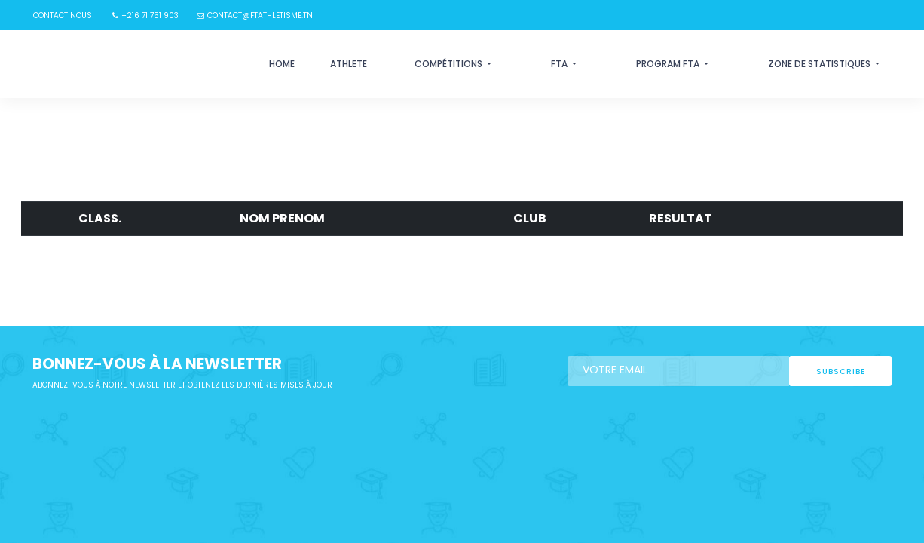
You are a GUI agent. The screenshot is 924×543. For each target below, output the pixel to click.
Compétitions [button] (450, 63)
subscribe (840, 371)
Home (282, 63)
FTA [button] (560, 63)
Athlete (348, 63)
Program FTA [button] (669, 63)
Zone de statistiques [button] (820, 63)
